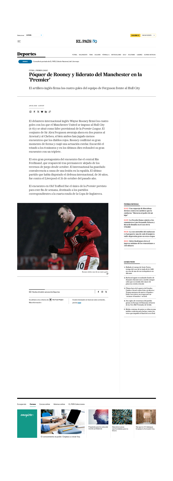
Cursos (33, 404)
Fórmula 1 (105, 55)
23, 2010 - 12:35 (36, 106)
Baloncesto (83, 55)
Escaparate (21, 404)
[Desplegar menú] (19, 41)
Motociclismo (116, 55)
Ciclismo (98, 55)
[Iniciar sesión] (148, 35)
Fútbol (74, 55)
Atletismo (131, 55)
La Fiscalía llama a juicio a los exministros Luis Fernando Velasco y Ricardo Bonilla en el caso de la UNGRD (139, 223)
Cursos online (44, 404)
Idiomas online (59, 404)
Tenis (91, 55)
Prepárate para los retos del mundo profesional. (98, 428)
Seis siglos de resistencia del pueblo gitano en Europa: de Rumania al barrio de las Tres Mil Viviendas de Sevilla (140, 303)
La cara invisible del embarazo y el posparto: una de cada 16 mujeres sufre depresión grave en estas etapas (139, 234)
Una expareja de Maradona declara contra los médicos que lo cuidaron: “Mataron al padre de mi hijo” (138, 211)
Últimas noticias (150, 55)
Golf (124, 55)
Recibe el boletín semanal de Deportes (46, 292)
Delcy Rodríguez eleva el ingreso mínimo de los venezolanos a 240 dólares (139, 243)
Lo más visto (129, 262)
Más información (35, 302)
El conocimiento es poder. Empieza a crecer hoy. (60, 437)
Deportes (26, 54)
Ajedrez (139, 55)
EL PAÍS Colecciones (77, 404)
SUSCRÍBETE (135, 35)
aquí (79, 303)
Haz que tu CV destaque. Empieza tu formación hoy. (145, 428)
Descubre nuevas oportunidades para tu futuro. (120, 429)
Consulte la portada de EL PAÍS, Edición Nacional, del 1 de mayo (56, 61)
